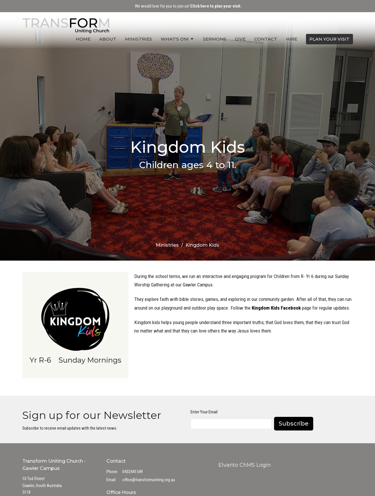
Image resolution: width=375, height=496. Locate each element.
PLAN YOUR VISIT (329, 39)
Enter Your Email (204, 412)
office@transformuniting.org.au (148, 479)
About (107, 39)
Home (83, 39)
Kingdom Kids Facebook (276, 308)
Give (240, 39)
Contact (265, 39)
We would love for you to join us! (188, 6)
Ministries (138, 39)
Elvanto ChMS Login (244, 465)
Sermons (214, 39)
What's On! (177, 39)
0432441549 (132, 471)
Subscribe (294, 423)
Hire (291, 39)
